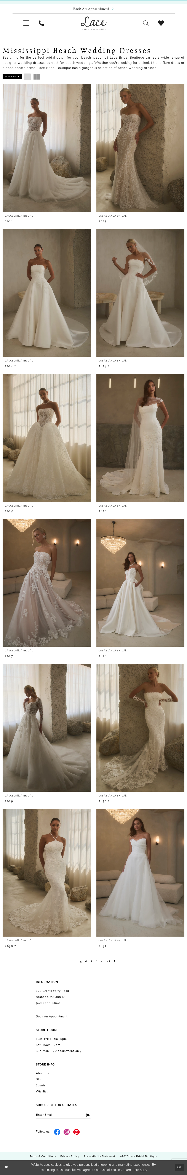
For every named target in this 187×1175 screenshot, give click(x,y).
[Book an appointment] (94, 9)
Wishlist (42, 1091)
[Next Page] (115, 961)
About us (42, 1073)
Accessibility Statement (99, 1156)
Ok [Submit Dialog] (179, 1167)
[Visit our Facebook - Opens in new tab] (57, 1132)
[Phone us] (41, 23)
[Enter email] (63, 1115)
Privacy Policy (69, 1156)
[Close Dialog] (6, 1168)
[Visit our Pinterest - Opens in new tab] (76, 1132)
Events (41, 1085)
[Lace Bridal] (94, 23)
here (143, 1170)
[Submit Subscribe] (87, 1115)
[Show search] (145, 23)
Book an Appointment (51, 1016)
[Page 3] (91, 961)
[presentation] (47, 148)
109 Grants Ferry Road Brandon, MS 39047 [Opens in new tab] (52, 994)
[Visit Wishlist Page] (161, 23)
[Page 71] (109, 961)
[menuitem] (26, 23)
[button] (26, 23)
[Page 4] (96, 961)
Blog (39, 1079)
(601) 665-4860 (48, 1003)
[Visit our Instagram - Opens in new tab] (66, 1132)
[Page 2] (86, 961)
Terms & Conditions (43, 1156)
